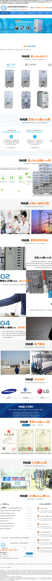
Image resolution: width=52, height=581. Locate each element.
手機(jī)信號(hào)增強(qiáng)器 (32, 574)
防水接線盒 (7, 574)
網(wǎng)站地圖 (7, 567)
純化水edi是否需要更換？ (6, 528)
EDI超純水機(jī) (3, 575)
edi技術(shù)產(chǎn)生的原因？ (7, 523)
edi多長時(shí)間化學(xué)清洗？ (7, 513)
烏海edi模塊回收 (12, 572)
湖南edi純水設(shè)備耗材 (21, 570)
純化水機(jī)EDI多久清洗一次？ (7, 518)
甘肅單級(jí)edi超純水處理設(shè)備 (43, 572)
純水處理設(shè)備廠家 (14, 574)
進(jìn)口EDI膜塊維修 (24, 537)
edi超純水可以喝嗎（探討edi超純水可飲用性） (10, 510)
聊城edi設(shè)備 (5, 571)
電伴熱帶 (41, 574)
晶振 (49, 574)
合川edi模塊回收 (22, 571)
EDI (14, 8)
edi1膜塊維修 (29, 570)
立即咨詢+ (11, 147)
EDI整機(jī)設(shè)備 (31, 12)
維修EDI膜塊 (21, 12)
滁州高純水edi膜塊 (44, 570)
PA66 (44, 574)
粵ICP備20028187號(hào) (41, 563)
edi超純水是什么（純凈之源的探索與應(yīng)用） (11, 508)
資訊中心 (47, 12)
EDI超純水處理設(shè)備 (24, 546)
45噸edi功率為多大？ (5, 520)
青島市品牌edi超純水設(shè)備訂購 (24, 572)
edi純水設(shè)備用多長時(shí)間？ (8, 515)
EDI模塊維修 (34, 65)
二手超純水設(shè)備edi (11, 570)
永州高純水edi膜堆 (36, 570)
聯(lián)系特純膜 (14, 16)
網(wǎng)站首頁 (5, 12)
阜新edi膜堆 (33, 572)
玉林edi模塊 (16, 571)
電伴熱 (46, 574)
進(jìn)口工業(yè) (22, 574)
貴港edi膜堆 (11, 571)
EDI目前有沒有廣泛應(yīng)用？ (7, 526)
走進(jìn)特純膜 (5, 16)
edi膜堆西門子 (29, 571)
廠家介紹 (5, 553)
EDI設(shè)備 (4, 548)
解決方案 (40, 12)
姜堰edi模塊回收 (36, 571)
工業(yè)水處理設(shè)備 (14, 546)
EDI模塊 (13, 12)
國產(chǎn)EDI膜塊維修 (15, 537)
